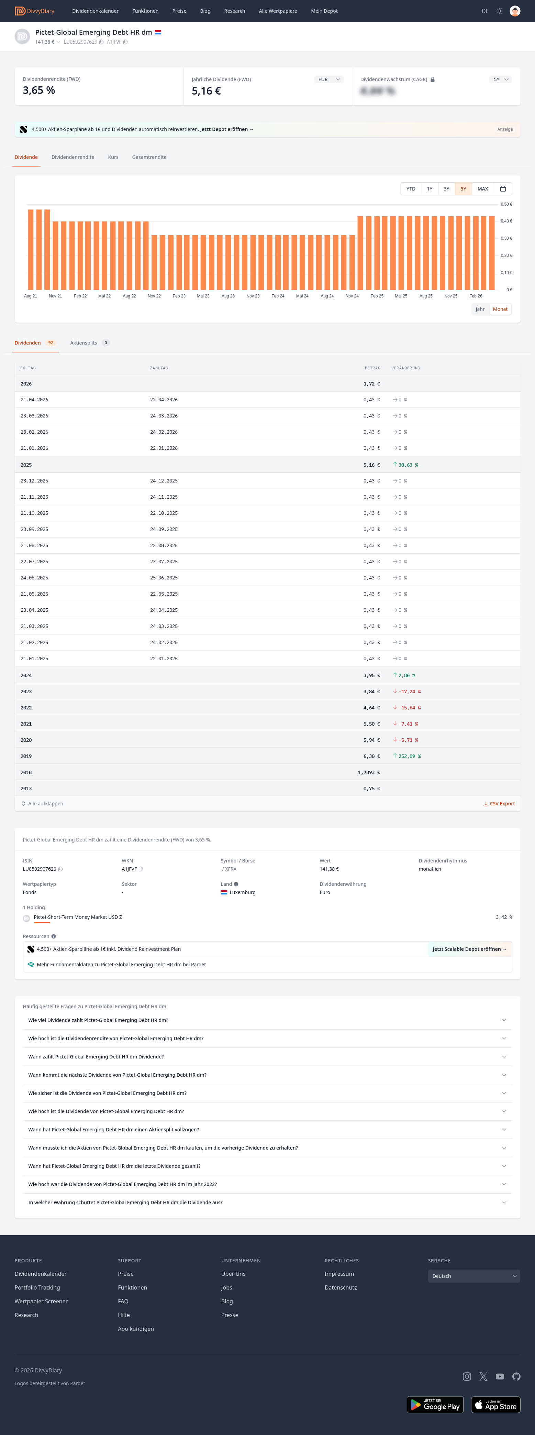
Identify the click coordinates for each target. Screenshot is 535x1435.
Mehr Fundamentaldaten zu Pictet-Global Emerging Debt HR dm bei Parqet (121, 964)
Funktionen (146, 11)
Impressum (339, 1274)
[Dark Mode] (499, 11)
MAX (483, 188)
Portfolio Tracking (37, 1287)
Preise (179, 11)
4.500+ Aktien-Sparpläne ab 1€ (109, 949)
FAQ (123, 1301)
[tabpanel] (267, 249)
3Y (446, 188)
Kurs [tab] (113, 157)
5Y (463, 188)
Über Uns (233, 1274)
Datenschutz (341, 1287)
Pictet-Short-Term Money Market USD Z (78, 917)
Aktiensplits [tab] (90, 342)
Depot (324, 11)
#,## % (377, 91)
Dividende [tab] (26, 157)
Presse (229, 1315)
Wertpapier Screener (41, 1301)
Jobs (226, 1287)
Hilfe (124, 1315)
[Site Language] (485, 11)
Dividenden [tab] (36, 342)
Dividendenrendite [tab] (73, 157)
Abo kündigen (136, 1329)
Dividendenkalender (95, 11)
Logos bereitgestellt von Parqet (50, 1383)
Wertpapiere (278, 11)
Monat (500, 309)
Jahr (480, 309)
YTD (410, 188)
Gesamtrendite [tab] (149, 157)
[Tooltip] (235, 884)
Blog (227, 1301)
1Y (429, 188)
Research (26, 1315)
